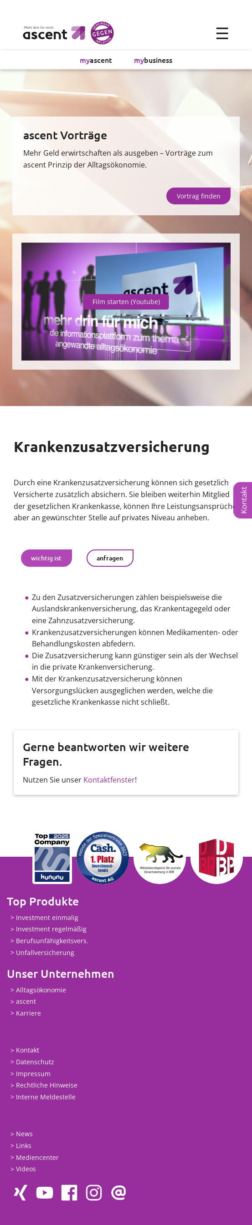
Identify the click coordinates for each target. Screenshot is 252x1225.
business (153, 60)
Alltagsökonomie (41, 990)
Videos (26, 1169)
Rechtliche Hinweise (46, 1085)
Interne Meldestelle (46, 1097)
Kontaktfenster (109, 780)
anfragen (110, 558)
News (24, 1134)
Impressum (33, 1073)
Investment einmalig (47, 917)
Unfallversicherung (45, 952)
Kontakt (243, 500)
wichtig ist (46, 558)
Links (23, 1145)
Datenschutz (35, 1061)
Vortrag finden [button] (199, 196)
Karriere (28, 1013)
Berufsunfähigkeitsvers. (52, 940)
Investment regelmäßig (51, 929)
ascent (96, 60)
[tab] (46, 558)
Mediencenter (37, 1157)
